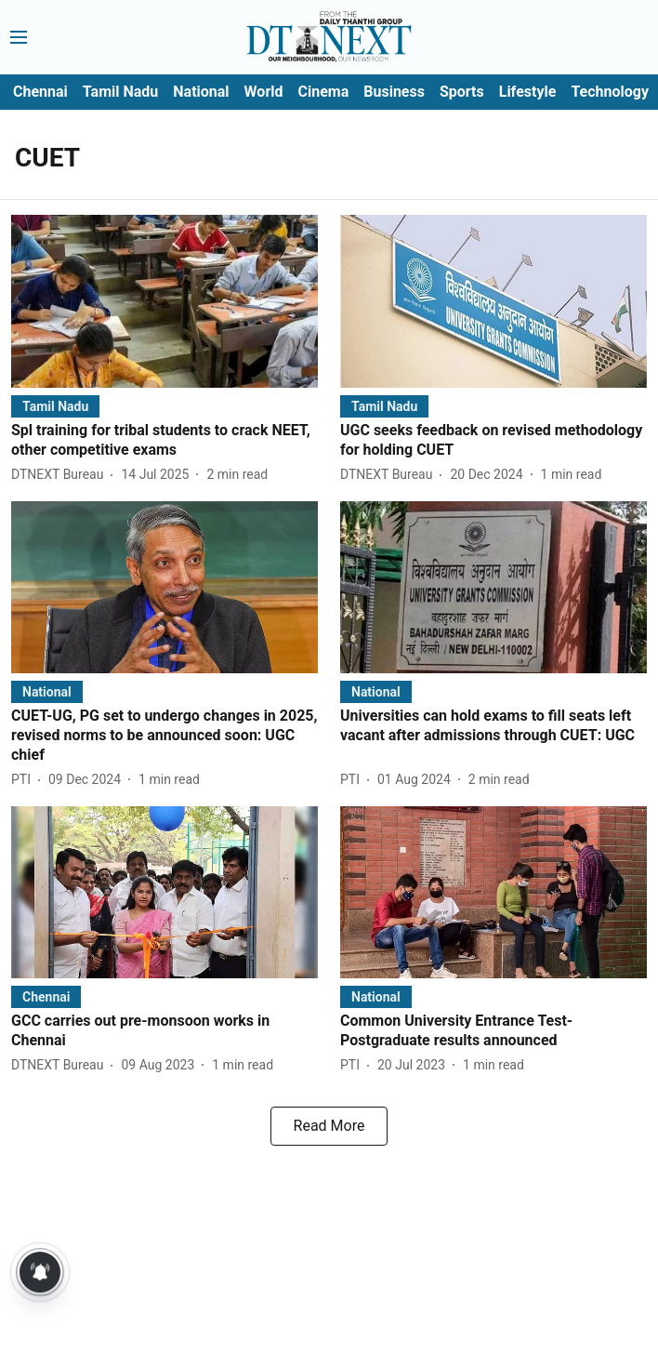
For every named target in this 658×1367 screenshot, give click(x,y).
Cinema (323, 91)
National (201, 91)
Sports (462, 91)
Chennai (40, 91)
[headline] (164, 440)
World (263, 91)
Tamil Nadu (120, 91)
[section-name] (55, 406)
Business (394, 91)
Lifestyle (528, 91)
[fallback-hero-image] (164, 301)
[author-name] (61, 474)
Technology (610, 91)
